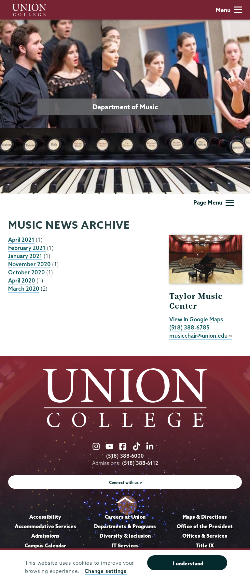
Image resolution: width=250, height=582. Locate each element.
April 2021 (21, 239)
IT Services (125, 545)
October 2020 (26, 272)
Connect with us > (126, 482)
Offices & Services (204, 535)
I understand (188, 563)
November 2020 (29, 264)
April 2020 (21, 280)
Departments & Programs (125, 526)
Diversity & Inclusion (125, 535)
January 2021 (25, 256)
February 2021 (27, 247)
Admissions (45, 535)
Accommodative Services (45, 526)
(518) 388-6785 (189, 327)
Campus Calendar (45, 545)
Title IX (205, 545)
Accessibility (45, 516)
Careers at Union (125, 516)
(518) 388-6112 (140, 463)
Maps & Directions (205, 516)
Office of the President (205, 526)
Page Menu (213, 202)
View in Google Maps (196, 319)
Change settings (105, 571)
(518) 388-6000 (125, 456)
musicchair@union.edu (200, 335)
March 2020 (23, 288)
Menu (229, 10)
